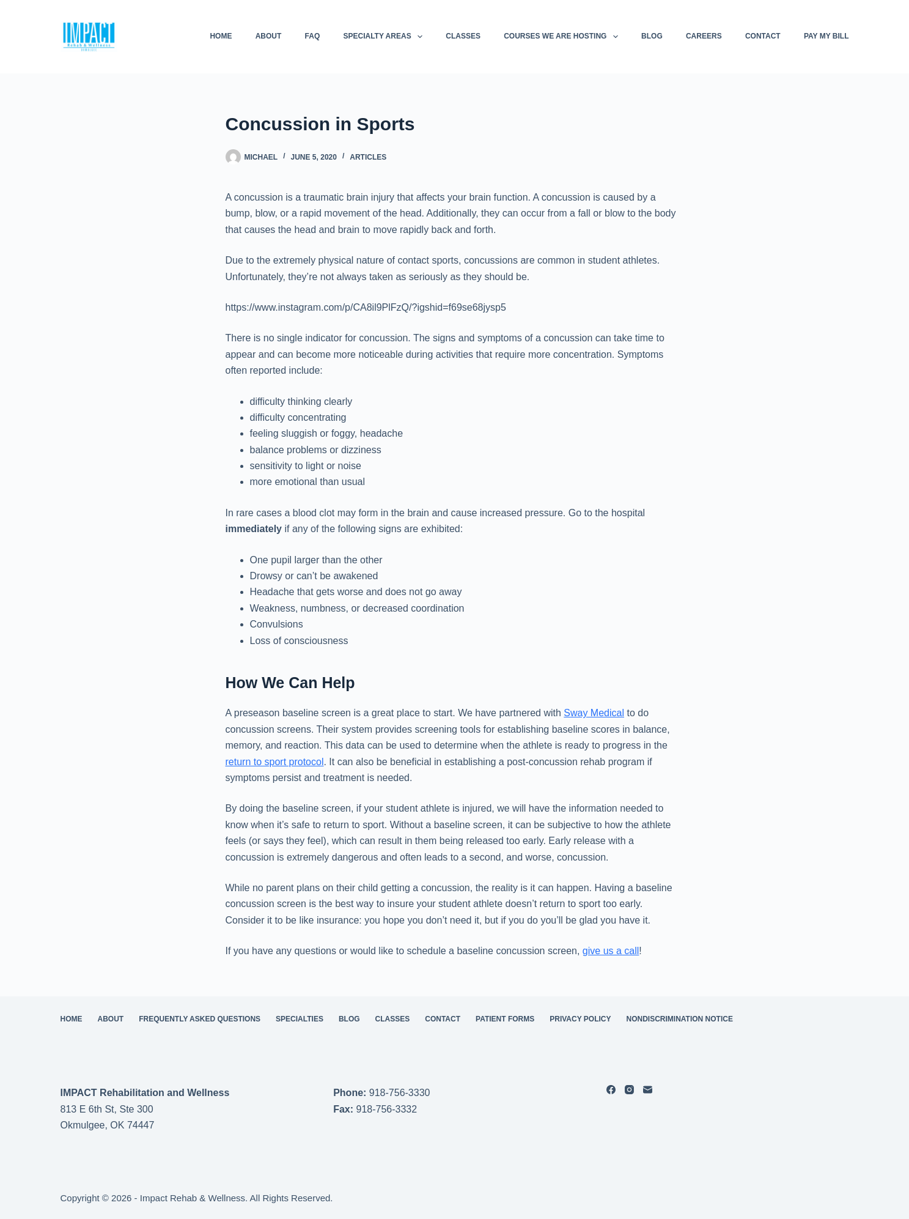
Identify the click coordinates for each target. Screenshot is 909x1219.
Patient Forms (505, 1019)
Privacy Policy (580, 1019)
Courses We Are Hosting (563, 36)
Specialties (299, 1019)
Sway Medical (594, 713)
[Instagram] (629, 1089)
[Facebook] (611, 1089)
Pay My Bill (826, 36)
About (269, 36)
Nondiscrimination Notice (680, 1019)
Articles (368, 157)
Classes (463, 36)
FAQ (312, 36)
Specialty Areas (386, 36)
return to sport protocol (275, 762)
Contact (763, 36)
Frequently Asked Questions (199, 1019)
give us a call (611, 951)
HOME (221, 36)
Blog (652, 36)
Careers (704, 36)
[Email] (647, 1089)
